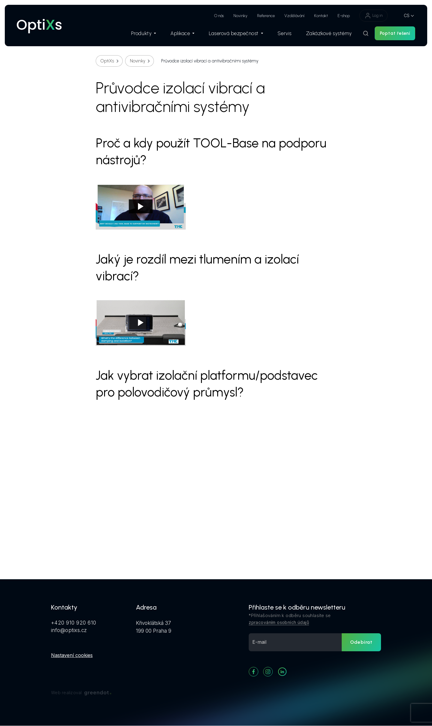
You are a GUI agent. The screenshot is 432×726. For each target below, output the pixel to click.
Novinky (240, 15)
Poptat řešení (395, 33)
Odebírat (361, 642)
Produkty (143, 33)
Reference (266, 15)
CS (407, 15)
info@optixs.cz (69, 630)
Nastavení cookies (72, 655)
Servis (285, 33)
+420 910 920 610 (73, 623)
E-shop (344, 15)
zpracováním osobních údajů (279, 622)
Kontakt (321, 15)
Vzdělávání (294, 15)
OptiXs (107, 61)
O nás (219, 15)
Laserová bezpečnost (236, 33)
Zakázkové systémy (329, 33)
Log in (373, 15)
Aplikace (182, 33)
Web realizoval (81, 693)
